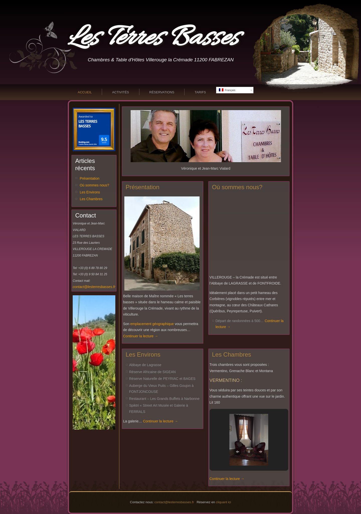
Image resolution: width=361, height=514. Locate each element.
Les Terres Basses (153, 38)
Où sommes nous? (94, 185)
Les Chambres (91, 199)
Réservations (161, 92)
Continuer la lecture (140, 336)
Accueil (85, 92)
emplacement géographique (152, 324)
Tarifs (200, 92)
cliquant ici (223, 502)
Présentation (90, 178)
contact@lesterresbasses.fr (94, 287)
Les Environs (90, 192)
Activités (120, 92)
